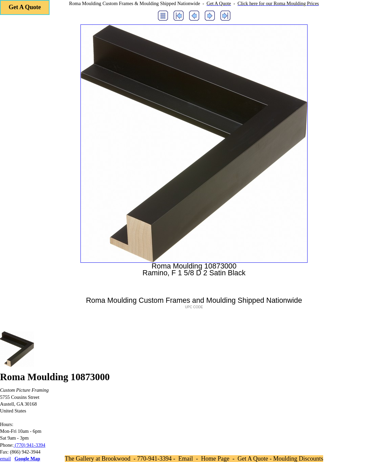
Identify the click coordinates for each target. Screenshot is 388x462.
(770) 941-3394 (29, 445)
